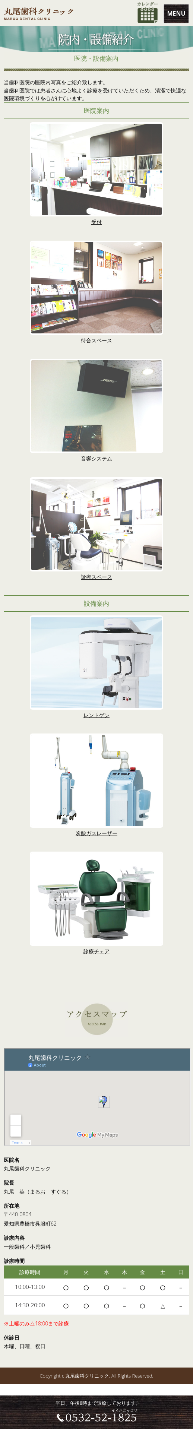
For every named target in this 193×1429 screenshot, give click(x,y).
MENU (176, 13)
